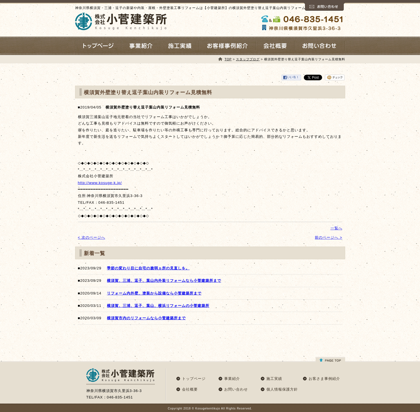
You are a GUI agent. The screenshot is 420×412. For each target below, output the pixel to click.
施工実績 (274, 378)
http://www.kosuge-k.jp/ (100, 183)
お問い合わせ (236, 389)
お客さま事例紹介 (324, 378)
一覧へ (336, 228)
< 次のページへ (91, 237)
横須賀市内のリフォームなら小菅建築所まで (146, 318)
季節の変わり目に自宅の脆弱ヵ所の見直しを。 (148, 268)
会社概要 (190, 389)
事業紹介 (232, 378)
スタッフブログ (248, 59)
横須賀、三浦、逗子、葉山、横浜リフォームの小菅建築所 (158, 306)
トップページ (194, 378)
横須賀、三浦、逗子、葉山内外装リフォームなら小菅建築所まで (164, 280)
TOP (228, 59)
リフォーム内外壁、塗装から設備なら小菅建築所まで (154, 293)
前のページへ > (328, 237)
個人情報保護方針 (282, 389)
